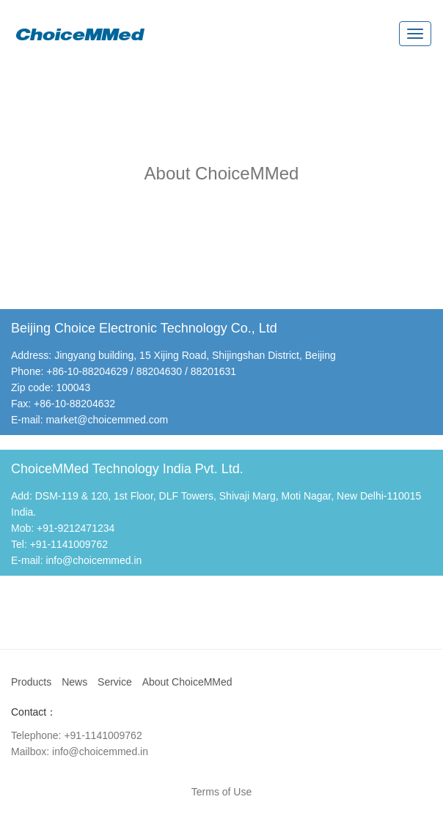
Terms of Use (221, 792)
